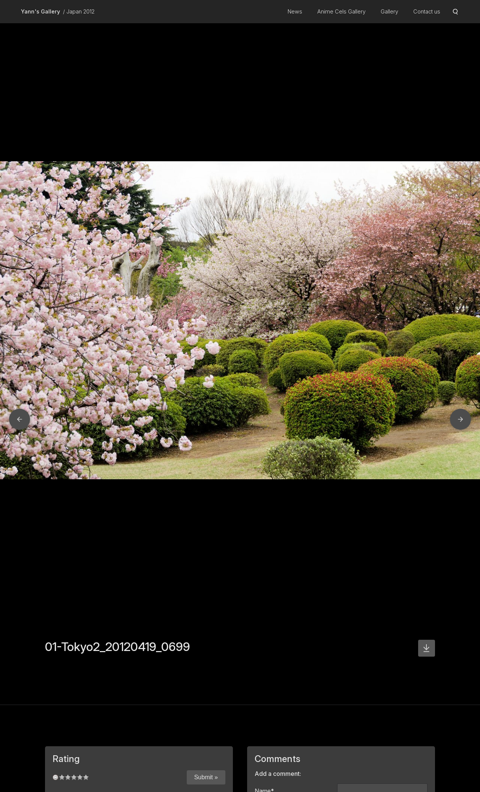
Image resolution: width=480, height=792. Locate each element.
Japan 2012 (80, 11)
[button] (19, 419)
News (295, 11)
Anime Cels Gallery (341, 11)
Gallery (389, 11)
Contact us (426, 11)
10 (86, 777)
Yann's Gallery (40, 11)
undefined (55, 777)
